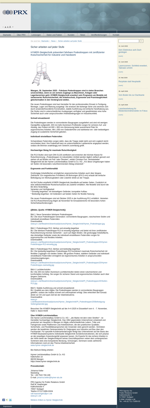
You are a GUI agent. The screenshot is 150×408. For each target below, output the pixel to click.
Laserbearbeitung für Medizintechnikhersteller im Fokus (133, 110)
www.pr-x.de (36, 396)
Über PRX (21, 35)
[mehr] (121, 56)
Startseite (7, 35)
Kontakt (116, 35)
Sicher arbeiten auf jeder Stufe (70, 41)
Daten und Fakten (54, 35)
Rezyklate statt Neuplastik (130, 81)
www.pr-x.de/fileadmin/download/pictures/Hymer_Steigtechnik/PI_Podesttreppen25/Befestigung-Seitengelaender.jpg (68, 301)
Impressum (7, 406)
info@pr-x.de (130, 399)
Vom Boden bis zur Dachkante (131, 95)
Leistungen (36, 35)
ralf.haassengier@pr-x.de (41, 394)
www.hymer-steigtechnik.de (42, 345)
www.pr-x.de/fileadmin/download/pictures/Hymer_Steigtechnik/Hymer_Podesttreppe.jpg (68, 224)
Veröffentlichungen (99, 35)
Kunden (71, 35)
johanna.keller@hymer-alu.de (49, 377)
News (82, 35)
